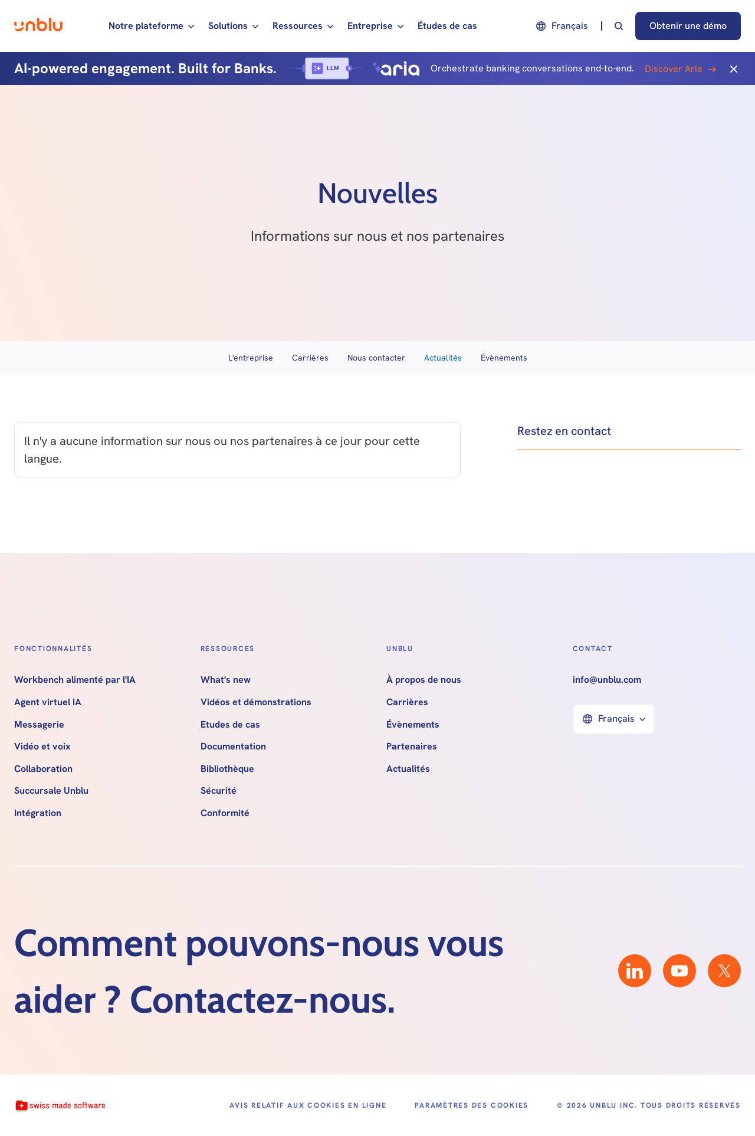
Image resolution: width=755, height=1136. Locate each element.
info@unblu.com (607, 680)
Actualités (443, 357)
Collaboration (43, 769)
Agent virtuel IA (47, 702)
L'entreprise (250, 357)
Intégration (37, 813)
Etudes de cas (230, 724)
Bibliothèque (227, 769)
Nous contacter (376, 357)
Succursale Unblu (51, 790)
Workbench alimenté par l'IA (75, 680)
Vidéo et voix (42, 746)
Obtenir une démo (688, 25)
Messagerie (39, 724)
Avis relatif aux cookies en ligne (307, 1105)
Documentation (233, 746)
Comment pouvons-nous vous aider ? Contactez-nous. (259, 970)
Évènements (504, 357)
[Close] (734, 68)
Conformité (225, 813)
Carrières (310, 357)
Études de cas (447, 25)
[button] (151, 26)
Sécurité (219, 790)
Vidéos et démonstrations (256, 702)
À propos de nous (423, 680)
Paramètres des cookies (471, 1105)
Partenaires (411, 746)
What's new (226, 680)
